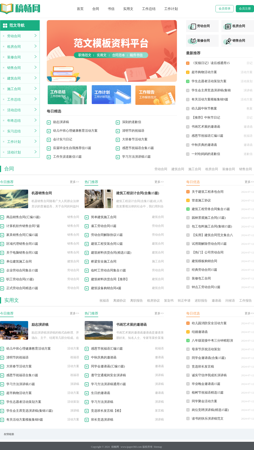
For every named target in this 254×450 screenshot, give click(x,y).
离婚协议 (119, 300)
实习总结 (14, 131)
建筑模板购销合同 (204, 261)
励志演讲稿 (61, 122)
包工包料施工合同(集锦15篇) (212, 226)
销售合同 (14, 68)
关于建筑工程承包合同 (208, 191)
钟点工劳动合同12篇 (206, 287)
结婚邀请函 (200, 332)
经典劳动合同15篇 (204, 269)
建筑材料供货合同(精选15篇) (111, 252)
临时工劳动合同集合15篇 (108, 270)
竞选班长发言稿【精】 (107, 410)
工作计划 (171, 9)
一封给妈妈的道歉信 (206, 154)
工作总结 (149, 9)
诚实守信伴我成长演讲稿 (209, 375)
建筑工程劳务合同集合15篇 (211, 209)
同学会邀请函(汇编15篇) (108, 366)
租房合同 (14, 46)
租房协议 (153, 300)
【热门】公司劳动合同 (208, 252)
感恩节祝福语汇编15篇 (207, 135)
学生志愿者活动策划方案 (209, 81)
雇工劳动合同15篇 (103, 226)
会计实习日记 (62, 139)
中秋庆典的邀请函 (204, 144)
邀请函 (216, 300)
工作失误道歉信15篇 (67, 156)
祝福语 (104, 300)
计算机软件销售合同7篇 (23, 226)
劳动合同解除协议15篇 (107, 235)
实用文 (128, 9)
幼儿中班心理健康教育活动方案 (75, 130)
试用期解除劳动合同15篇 (209, 243)
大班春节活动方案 (135, 139)
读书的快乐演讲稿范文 (208, 418)
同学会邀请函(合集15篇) (209, 358)
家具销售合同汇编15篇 (22, 235)
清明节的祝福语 (133, 130)
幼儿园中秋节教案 (204, 108)
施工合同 (14, 89)
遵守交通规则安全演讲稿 (108, 375)
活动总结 (14, 110)
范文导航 (13, 25)
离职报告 (136, 300)
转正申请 (184, 300)
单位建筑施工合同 (19, 261)
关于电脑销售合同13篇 (22, 252)
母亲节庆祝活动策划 (206, 349)
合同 (95, 9)
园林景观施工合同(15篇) (209, 217)
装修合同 (14, 57)
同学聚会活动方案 (204, 401)
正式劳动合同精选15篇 (22, 288)
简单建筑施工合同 (103, 217)
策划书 (169, 300)
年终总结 (14, 120)
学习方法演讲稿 (102, 401)
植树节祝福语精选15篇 (208, 392)
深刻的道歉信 (131, 122)
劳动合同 (14, 36)
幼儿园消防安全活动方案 (209, 323)
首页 (80, 9)
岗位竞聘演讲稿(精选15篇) (210, 410)
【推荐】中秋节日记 (206, 117)
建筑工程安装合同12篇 (107, 243)
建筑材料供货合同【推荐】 (110, 279)
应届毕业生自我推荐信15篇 (72, 148)
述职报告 (201, 300)
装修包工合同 (201, 278)
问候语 (230, 300)
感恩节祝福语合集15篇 (138, 148)
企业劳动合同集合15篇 (22, 270)
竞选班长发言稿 (203, 366)
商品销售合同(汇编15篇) (23, 217)
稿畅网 (115, 446)
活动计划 (14, 152)
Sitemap (158, 446)
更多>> (74, 181)
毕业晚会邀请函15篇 (206, 384)
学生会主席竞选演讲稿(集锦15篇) (29, 410)
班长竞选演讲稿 (102, 419)
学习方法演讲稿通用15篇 (108, 384)
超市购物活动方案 (204, 72)
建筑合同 (14, 78)
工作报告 (245, 300)
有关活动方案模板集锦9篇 (210, 99)
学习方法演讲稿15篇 (136, 156)
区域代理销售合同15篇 (22, 243)
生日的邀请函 (100, 393)
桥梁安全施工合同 (103, 261)
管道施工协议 (201, 200)
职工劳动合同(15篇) (20, 279)
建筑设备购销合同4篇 (106, 288)
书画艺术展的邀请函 (206, 126)
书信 (111, 9)
